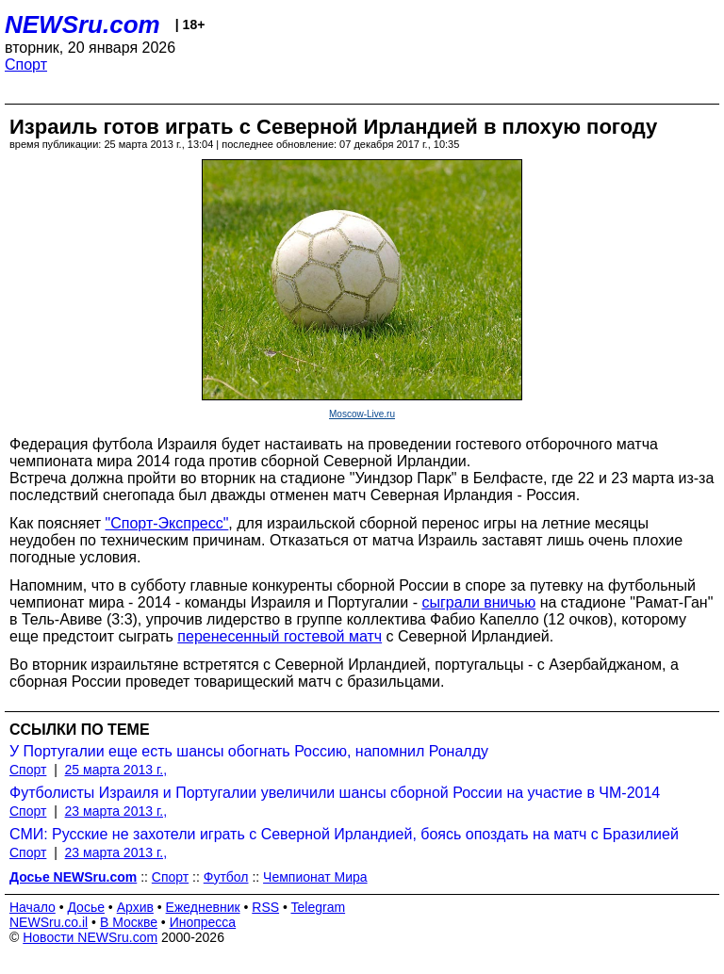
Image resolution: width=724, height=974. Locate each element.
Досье (86, 907)
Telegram (318, 907)
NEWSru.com (82, 24)
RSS (265, 907)
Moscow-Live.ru (362, 414)
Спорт (26, 65)
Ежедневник (203, 907)
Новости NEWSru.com (90, 937)
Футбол (226, 877)
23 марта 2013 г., (116, 811)
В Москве (128, 922)
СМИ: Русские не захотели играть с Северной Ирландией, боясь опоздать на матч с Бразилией (344, 834)
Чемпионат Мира (315, 877)
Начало (32, 907)
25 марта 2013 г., (116, 769)
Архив (135, 907)
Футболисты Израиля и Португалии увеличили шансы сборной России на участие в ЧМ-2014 (334, 793)
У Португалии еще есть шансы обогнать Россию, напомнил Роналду (248, 751)
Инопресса (203, 922)
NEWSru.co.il (48, 922)
